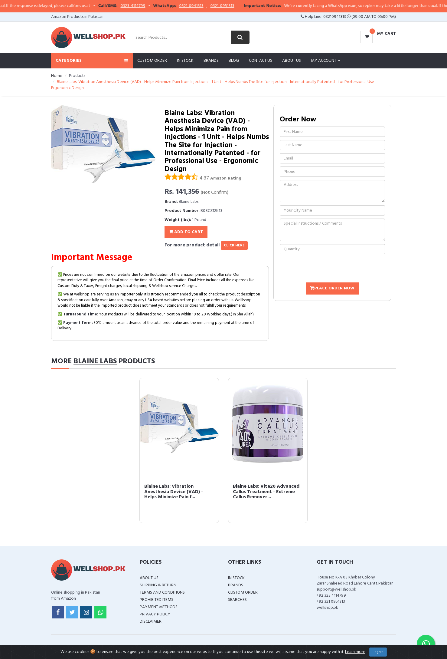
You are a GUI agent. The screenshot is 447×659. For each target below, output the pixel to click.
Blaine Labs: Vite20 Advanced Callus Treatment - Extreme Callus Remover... (266, 492)
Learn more (355, 651)
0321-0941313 (215, 6)
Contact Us (260, 60)
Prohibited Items (156, 599)
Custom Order (152, 60)
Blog (234, 60)
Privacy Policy (155, 614)
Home (56, 75)
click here (234, 245)
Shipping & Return (158, 585)
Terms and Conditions (162, 592)
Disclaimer (151, 621)
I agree (378, 652)
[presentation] (326, 269)
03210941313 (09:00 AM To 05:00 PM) (359, 16)
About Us (291, 60)
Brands (211, 60)
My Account (325, 60)
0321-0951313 (246, 6)
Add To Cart (186, 232)
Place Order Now (332, 288)
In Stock (185, 60)
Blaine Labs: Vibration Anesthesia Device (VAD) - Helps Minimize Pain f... (173, 492)
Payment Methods (159, 607)
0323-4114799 (157, 6)
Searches (237, 599)
